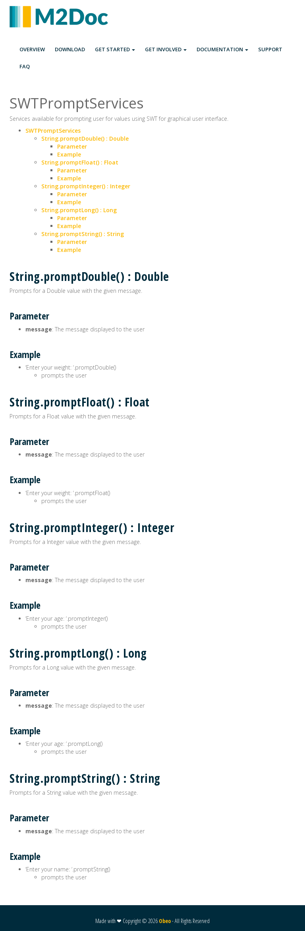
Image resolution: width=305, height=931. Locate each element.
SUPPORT (270, 49)
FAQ (24, 66)
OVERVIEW (32, 49)
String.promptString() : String (82, 234)
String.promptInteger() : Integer (85, 186)
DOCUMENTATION (222, 49)
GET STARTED (115, 49)
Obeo (165, 921)
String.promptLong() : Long (79, 210)
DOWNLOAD (70, 49)
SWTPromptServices (53, 130)
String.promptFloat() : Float (79, 162)
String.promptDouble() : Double (85, 138)
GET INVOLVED (166, 49)
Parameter (72, 146)
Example (69, 154)
